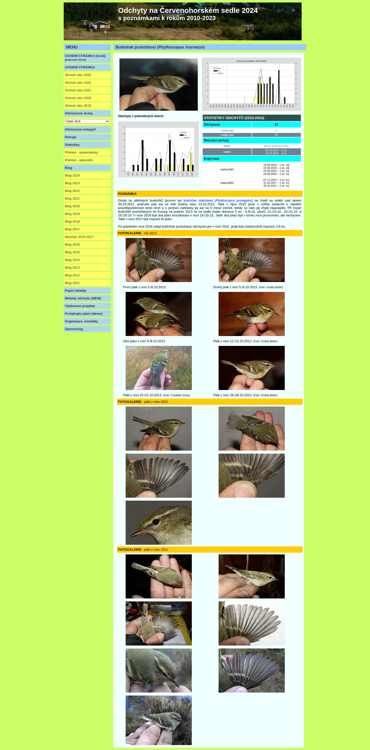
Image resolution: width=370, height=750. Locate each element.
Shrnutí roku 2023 (78, 75)
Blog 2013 (72, 267)
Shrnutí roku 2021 (78, 90)
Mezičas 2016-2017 (79, 237)
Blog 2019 (72, 214)
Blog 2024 (72, 175)
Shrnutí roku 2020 (78, 98)
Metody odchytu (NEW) (83, 298)
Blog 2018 (72, 221)
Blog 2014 (72, 260)
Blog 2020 (72, 206)
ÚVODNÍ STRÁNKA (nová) (85, 57)
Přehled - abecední (79, 160)
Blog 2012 (72, 275)
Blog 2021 (72, 198)
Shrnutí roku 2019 (78, 105)
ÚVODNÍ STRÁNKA (80, 67)
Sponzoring (74, 329)
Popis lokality (75, 290)
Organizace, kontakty (81, 321)
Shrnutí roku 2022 (78, 82)
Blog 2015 (72, 252)
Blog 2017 (72, 229)
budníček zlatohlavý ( (217, 200)
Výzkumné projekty (80, 306)
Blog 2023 (72, 183)
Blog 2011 (72, 283)
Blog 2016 (72, 244)
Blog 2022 (72, 191)
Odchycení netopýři (80, 129)
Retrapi (70, 137)
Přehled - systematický (81, 152)
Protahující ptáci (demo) (84, 313)
